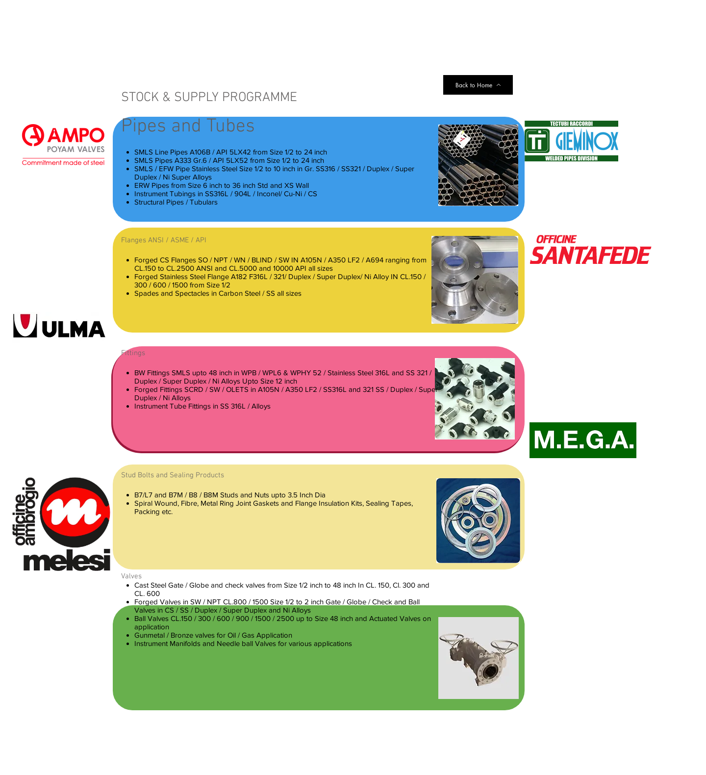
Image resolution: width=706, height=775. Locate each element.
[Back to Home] (478, 85)
